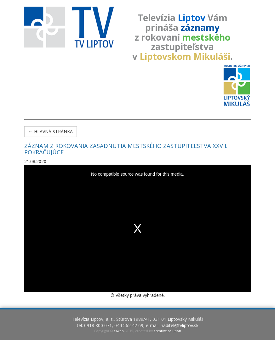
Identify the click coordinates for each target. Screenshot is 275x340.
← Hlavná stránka (50, 131)
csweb (119, 331)
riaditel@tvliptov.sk (179, 325)
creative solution (167, 331)
